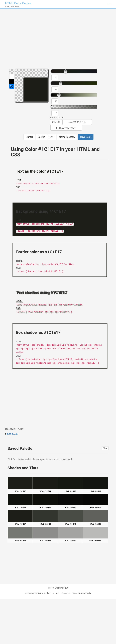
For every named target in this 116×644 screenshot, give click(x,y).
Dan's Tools (43, 593)
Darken (41, 137)
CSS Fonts (12, 434)
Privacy (65, 593)
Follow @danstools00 (58, 588)
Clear (105, 448)
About (55, 593)
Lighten (30, 137)
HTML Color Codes (18, 3)
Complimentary (67, 137)
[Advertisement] (58, 40)
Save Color (85, 137)
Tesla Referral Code (81, 593)
